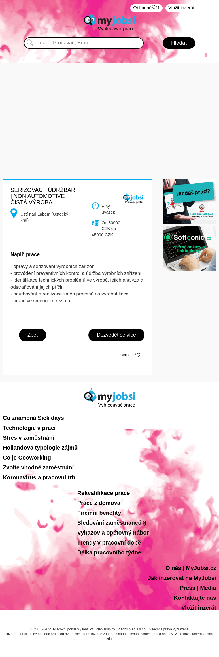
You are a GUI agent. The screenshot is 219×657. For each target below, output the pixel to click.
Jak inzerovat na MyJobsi (182, 578)
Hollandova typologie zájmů (40, 448)
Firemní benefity (99, 513)
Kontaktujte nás (195, 598)
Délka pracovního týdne (109, 552)
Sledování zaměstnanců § (111, 523)
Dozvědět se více (116, 335)
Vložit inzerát (181, 7)
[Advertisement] (109, 102)
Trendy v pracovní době (109, 542)
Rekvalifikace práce (103, 493)
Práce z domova (98, 503)
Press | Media (198, 588)
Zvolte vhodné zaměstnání (38, 467)
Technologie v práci (29, 428)
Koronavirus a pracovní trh (39, 477)
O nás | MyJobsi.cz (190, 568)
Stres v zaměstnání (28, 438)
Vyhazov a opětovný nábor (113, 533)
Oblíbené (146, 8)
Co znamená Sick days (33, 418)
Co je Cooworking (27, 457)
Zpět (32, 335)
